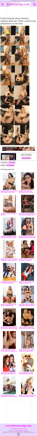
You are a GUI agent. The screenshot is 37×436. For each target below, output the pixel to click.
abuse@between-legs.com (21, 430)
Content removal (22, 428)
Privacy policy (13, 428)
